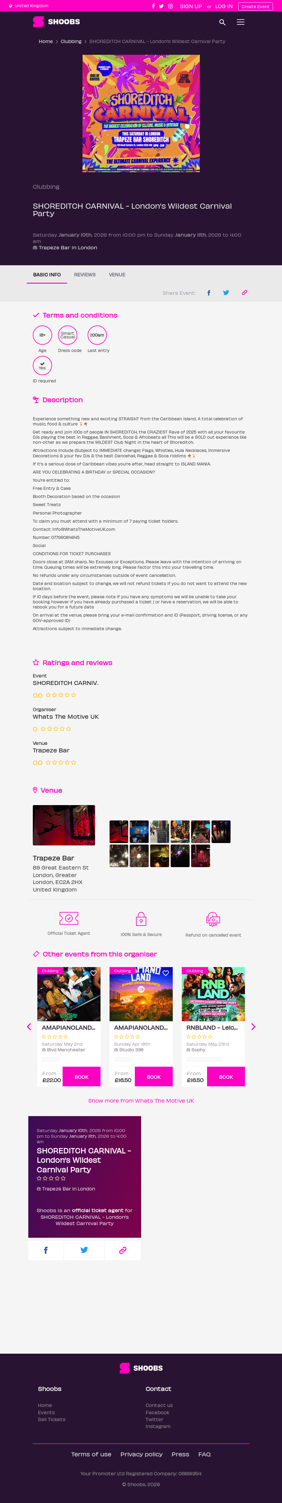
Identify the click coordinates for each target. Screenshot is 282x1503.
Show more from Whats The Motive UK (141, 1100)
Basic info (47, 274)
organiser (140, 954)
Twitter (154, 1419)
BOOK (81, 1077)
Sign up (191, 6)
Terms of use (91, 1454)
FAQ (204, 1454)
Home (46, 41)
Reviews (85, 274)
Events (46, 1412)
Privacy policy (141, 1454)
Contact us (159, 1405)
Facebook (157, 1412)
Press (180, 1454)
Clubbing (71, 41)
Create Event (256, 6)
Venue (117, 274)
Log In (224, 6)
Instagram (158, 1426)
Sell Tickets (51, 1419)
